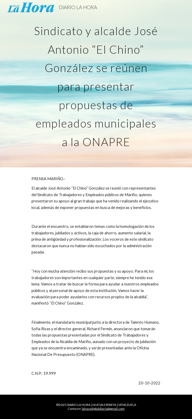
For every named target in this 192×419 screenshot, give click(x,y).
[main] (95, 84)
